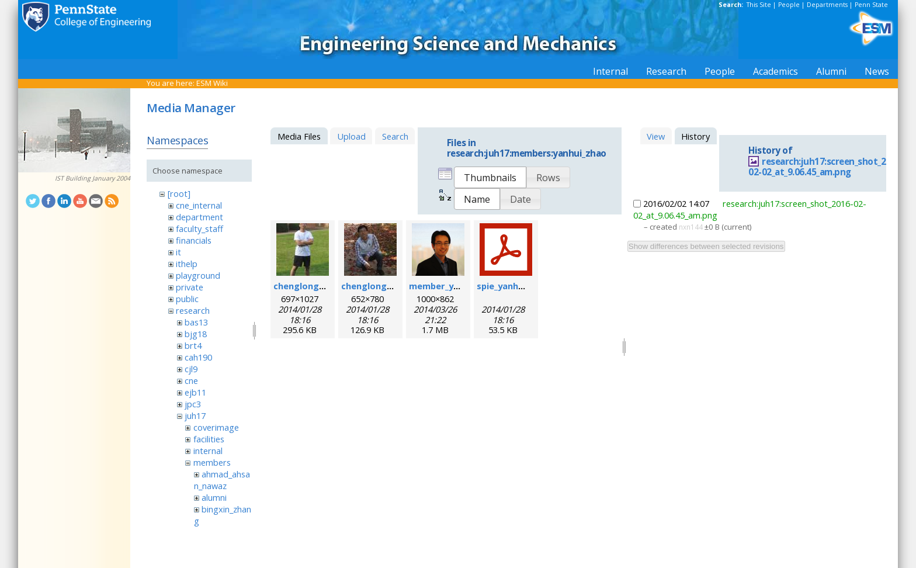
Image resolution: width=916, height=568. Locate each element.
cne (191, 380)
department (199, 217)
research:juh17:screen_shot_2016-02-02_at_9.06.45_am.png (826, 167)
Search (395, 136)
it (178, 252)
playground (198, 275)
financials (193, 240)
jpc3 (193, 404)
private (189, 287)
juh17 (195, 415)
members (212, 462)
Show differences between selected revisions (706, 246)
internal (208, 450)
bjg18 (196, 334)
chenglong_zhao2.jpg (386, 286)
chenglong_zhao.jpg (316, 286)
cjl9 (191, 369)
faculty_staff (199, 228)
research (193, 310)
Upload (351, 136)
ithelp (186, 263)
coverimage (216, 427)
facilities (208, 439)
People (789, 5)
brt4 (193, 345)
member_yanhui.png (452, 286)
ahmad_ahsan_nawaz (222, 479)
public (187, 298)
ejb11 (195, 392)
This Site (759, 5)
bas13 (196, 322)
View (656, 136)
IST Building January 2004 (92, 178)
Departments (827, 5)
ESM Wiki (212, 83)
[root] (179, 193)
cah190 (198, 357)
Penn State (871, 5)
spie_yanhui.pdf (510, 286)
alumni (214, 497)
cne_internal (199, 205)
